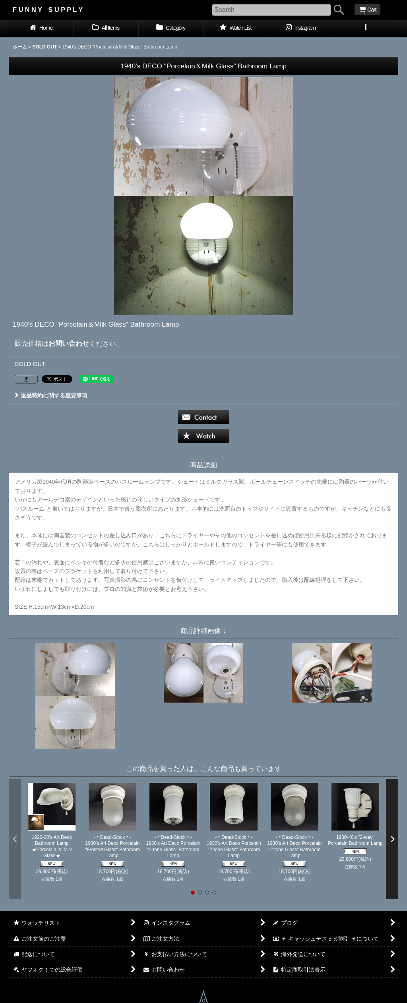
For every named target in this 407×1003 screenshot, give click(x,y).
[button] (365, 28)
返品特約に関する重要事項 (51, 395)
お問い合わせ (68, 343)
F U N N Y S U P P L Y (48, 9)
